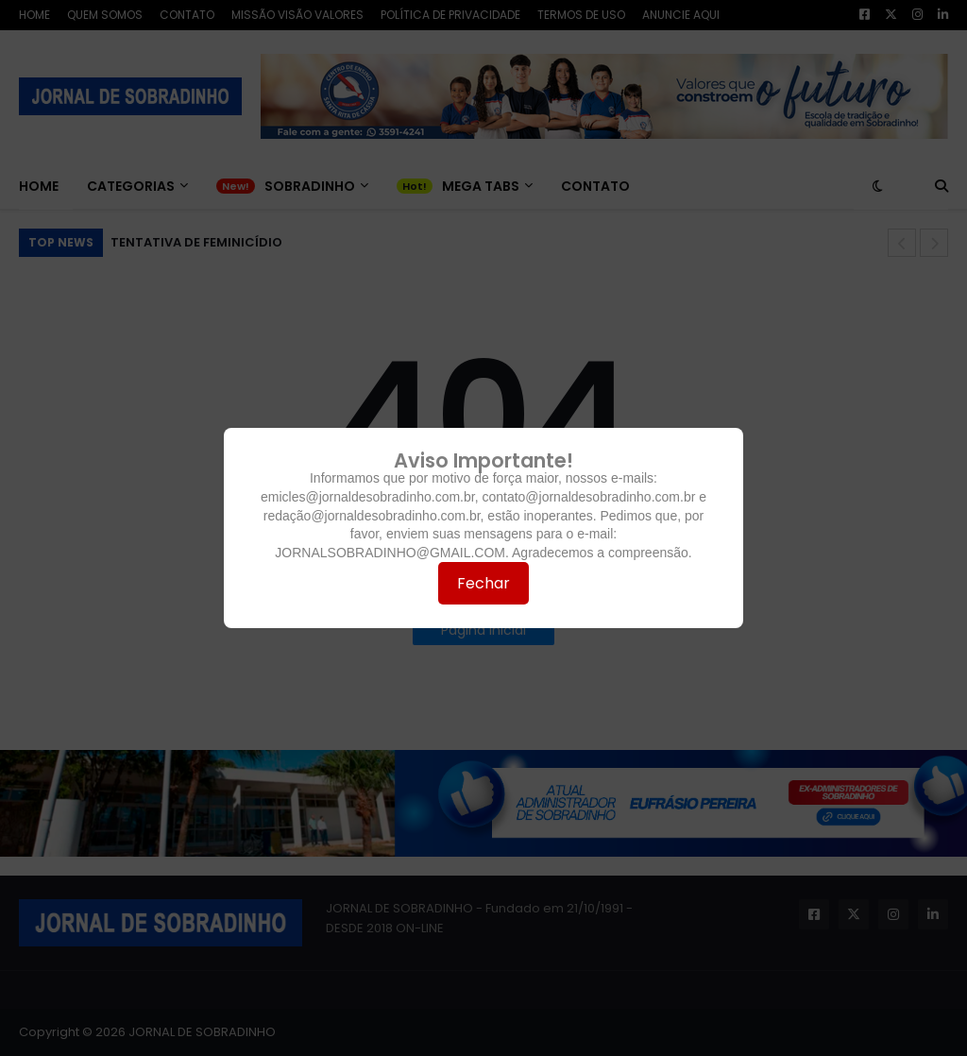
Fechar (483, 583)
